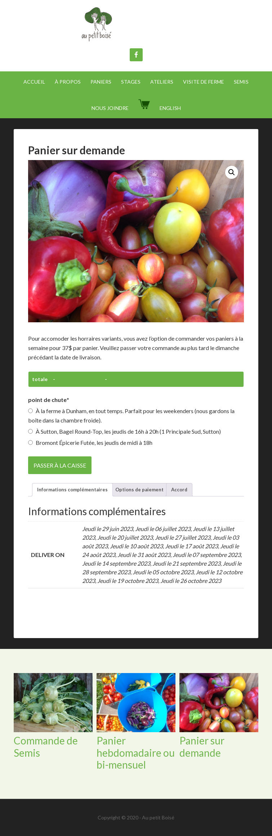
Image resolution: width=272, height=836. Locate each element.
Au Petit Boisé (136, 25)
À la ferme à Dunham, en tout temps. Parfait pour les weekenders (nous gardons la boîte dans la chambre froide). (131, 415)
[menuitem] (170, 108)
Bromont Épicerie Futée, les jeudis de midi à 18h (90, 442)
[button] (231, 172)
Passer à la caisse (60, 465)
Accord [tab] (179, 489)
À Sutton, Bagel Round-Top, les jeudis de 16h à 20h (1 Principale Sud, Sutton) (124, 431)
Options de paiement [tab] (139, 489)
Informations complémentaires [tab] (72, 489)
